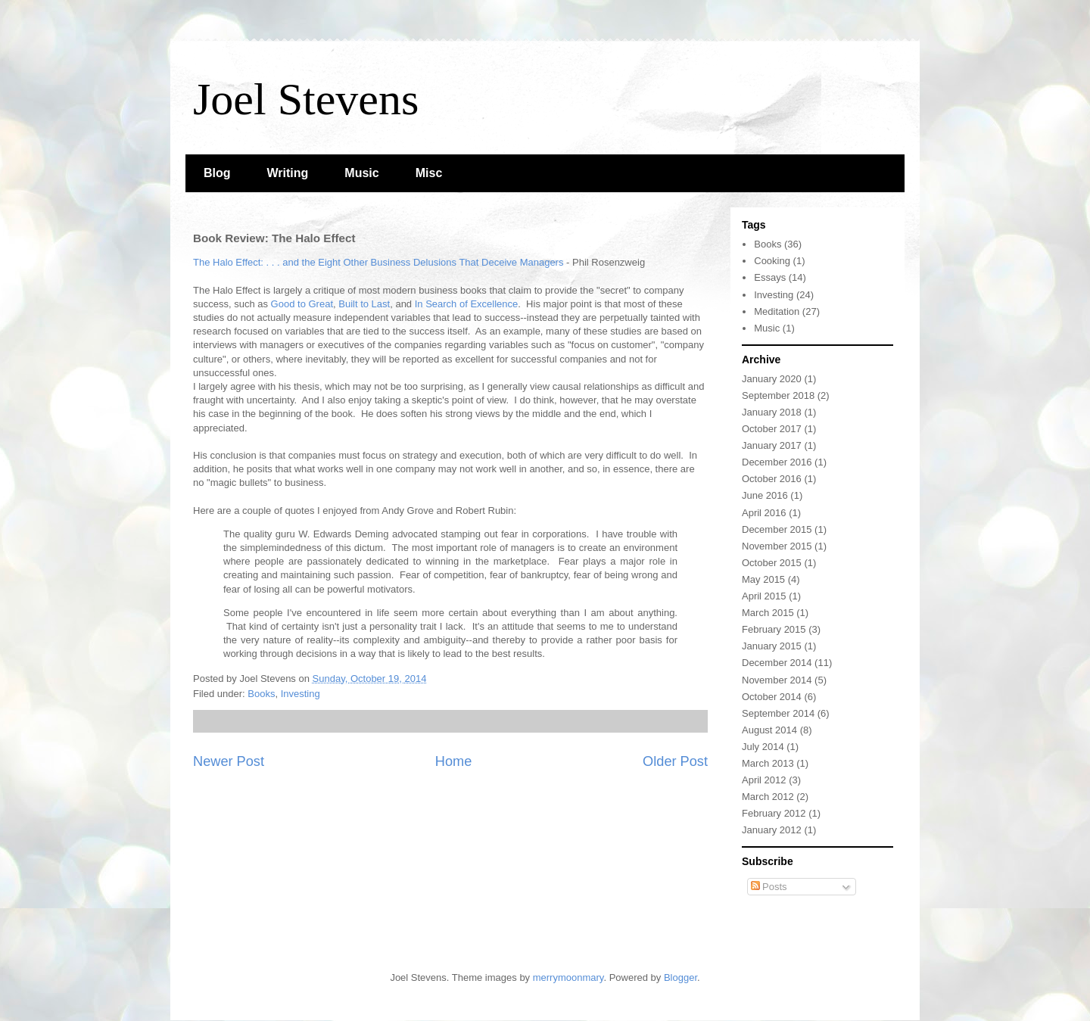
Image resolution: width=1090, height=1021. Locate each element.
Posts (769, 886)
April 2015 (764, 596)
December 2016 (777, 462)
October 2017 (772, 428)
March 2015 (768, 612)
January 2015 (772, 646)
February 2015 (774, 629)
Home (453, 761)
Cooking (772, 260)
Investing (300, 693)
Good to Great (302, 304)
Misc (429, 173)
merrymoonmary (568, 977)
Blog (217, 173)
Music (361, 173)
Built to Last (364, 304)
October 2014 (772, 696)
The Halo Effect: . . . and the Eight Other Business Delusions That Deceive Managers (378, 262)
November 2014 (777, 680)
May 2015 (763, 579)
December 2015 (777, 529)
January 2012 (772, 830)
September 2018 (778, 395)
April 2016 (764, 512)
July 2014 (763, 746)
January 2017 (772, 445)
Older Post (675, 761)
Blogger (680, 977)
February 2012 (774, 813)
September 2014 (778, 713)
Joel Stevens (306, 99)
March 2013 (768, 763)
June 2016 (765, 495)
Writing (288, 173)
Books (261, 693)
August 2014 (769, 730)
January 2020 (772, 378)
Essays (770, 277)
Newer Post (228, 761)
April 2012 (764, 780)
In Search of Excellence (467, 304)
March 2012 (768, 796)
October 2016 (772, 478)
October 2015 (772, 562)
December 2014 (777, 662)
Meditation (776, 311)
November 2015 (777, 546)
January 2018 (772, 412)
